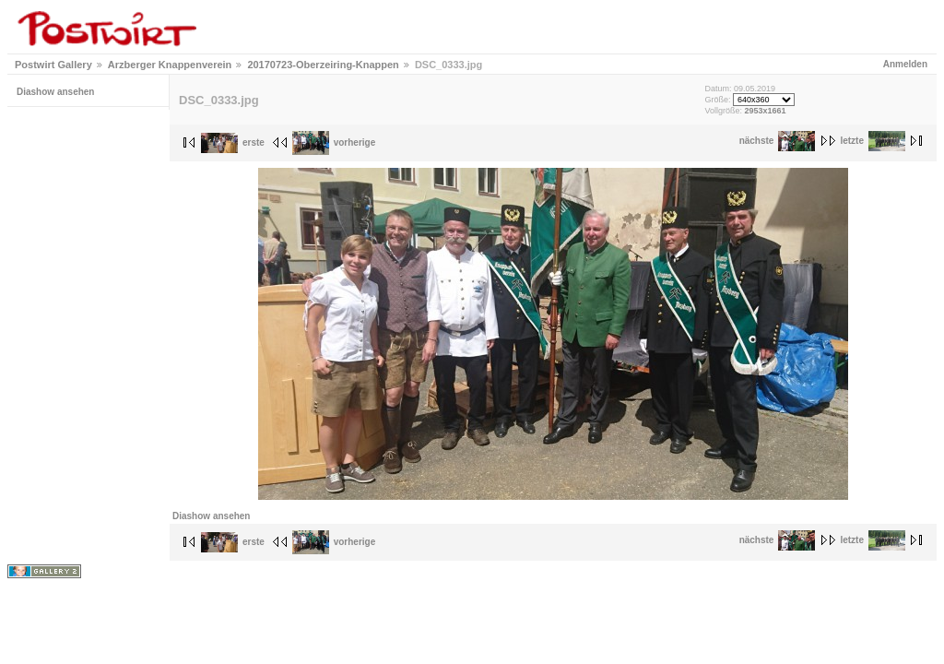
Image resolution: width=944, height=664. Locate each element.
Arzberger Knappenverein (169, 64)
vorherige (334, 142)
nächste (777, 141)
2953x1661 (764, 110)
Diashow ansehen (55, 92)
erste (233, 142)
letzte (872, 141)
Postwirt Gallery (53, 64)
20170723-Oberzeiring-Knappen (322, 64)
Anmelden (905, 64)
